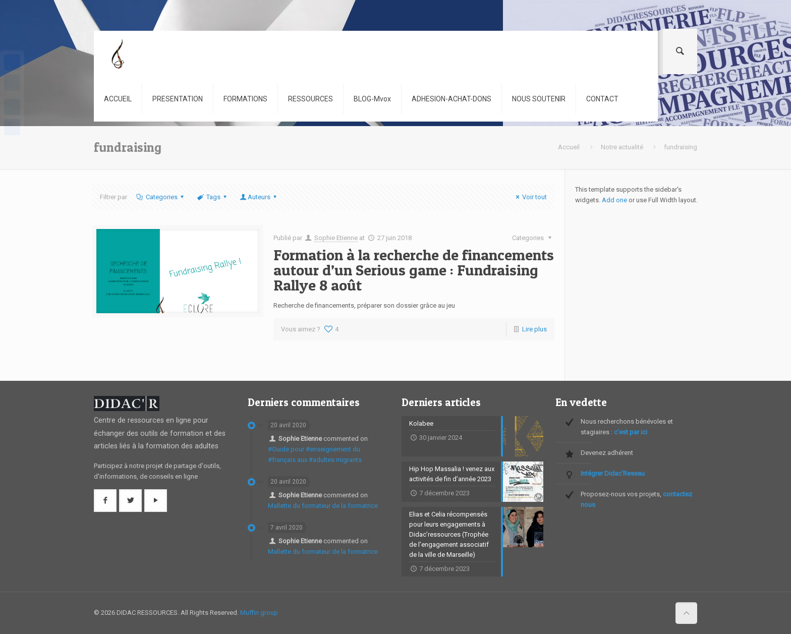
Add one (614, 200)
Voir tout (530, 197)
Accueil (569, 147)
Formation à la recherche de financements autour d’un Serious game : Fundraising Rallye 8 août (413, 270)
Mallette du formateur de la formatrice (323, 505)
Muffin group (259, 612)
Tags (213, 197)
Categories (160, 197)
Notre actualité (622, 147)
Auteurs (259, 197)
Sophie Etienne (336, 238)
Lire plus (534, 329)
